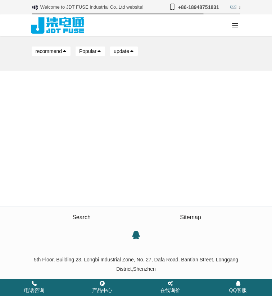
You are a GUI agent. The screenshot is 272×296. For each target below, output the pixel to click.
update (124, 51)
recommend (51, 51)
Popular (90, 51)
